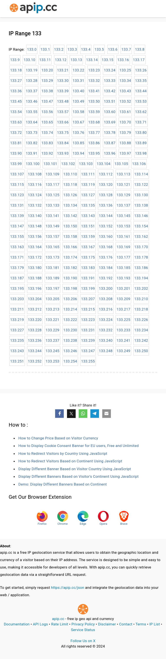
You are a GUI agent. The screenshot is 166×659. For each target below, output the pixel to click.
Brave (123, 518)
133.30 (63, 80)
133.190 (70, 278)
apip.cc (58, 619)
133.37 (31, 91)
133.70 (125, 122)
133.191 (88, 278)
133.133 (52, 205)
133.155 (17, 236)
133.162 (141, 236)
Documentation (17, 624)
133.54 (16, 112)
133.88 (125, 143)
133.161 (123, 236)
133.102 (68, 164)
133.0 (32, 49)
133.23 (94, 70)
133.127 (88, 195)
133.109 (52, 174)
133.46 (31, 101)
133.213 (52, 309)
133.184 (106, 268)
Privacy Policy (83, 624)
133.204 (35, 299)
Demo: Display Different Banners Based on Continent (62, 484)
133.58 (78, 112)
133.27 (16, 80)
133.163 (17, 247)
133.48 (63, 101)
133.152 (106, 226)
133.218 (141, 309)
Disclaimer (107, 624)
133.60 (109, 112)
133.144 (106, 216)
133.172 (35, 257)
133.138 (141, 205)
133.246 (70, 351)
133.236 (35, 340)
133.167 (88, 247)
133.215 (88, 309)
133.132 (35, 205)
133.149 (52, 226)
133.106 (139, 164)
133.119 (88, 184)
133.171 (17, 257)
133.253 (52, 361)
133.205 (52, 299)
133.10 (29, 60)
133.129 (123, 195)
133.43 (125, 91)
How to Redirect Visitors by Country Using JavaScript (62, 453)
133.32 (94, 80)
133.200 (106, 288)
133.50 (94, 101)
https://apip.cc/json (67, 587)
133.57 (63, 112)
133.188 (35, 278)
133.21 (63, 70)
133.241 (123, 340)
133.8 (139, 49)
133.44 (141, 91)
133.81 (16, 143)
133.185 (123, 268)
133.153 (123, 226)
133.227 (17, 330)
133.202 (141, 288)
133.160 (106, 236)
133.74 (47, 132)
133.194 (141, 278)
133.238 (70, 340)
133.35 (141, 80)
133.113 (123, 174)
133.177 (123, 257)
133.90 (16, 153)
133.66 (63, 122)
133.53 (141, 101)
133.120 (106, 184)
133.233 (123, 330)
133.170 (141, 247)
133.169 (123, 247)
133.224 (106, 319)
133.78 (109, 132)
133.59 (94, 112)
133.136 (106, 205)
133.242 (141, 340)
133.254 (70, 361)
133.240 (106, 340)
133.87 (109, 143)
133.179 (17, 268)
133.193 (123, 278)
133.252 (35, 361)
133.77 (94, 132)
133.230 (70, 330)
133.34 (125, 80)
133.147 (17, 226)
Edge (83, 518)
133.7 (126, 49)
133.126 (70, 195)
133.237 (52, 340)
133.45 (16, 101)
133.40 (78, 91)
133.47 (47, 101)
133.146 (141, 216)
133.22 (78, 70)
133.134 (70, 205)
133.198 (70, 288)
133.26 (141, 70)
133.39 (63, 91)
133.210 (141, 299)
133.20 (47, 70)
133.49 (78, 101)
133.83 (47, 143)
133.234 (141, 330)
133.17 (139, 60)
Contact (125, 624)
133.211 (17, 309)
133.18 (16, 70)
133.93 (63, 153)
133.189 (52, 278)
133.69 (109, 122)
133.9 (15, 60)
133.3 (72, 49)
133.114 (141, 174)
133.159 (88, 236)
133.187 (17, 278)
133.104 (103, 164)
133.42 (109, 91)
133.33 (109, 80)
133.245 (52, 351)
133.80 (141, 132)
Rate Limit (59, 624)
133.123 (17, 195)
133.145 (123, 216)
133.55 (31, 112)
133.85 (78, 143)
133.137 (123, 205)
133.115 (17, 184)
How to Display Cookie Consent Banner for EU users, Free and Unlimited (78, 446)
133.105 (121, 164)
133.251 (17, 361)
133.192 (106, 278)
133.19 (31, 70)
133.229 (52, 330)
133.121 (123, 184)
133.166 (70, 247)
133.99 (16, 164)
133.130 (141, 195)
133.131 (17, 205)
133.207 (88, 299)
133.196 (35, 288)
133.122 (141, 184)
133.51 (109, 101)
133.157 (52, 236)
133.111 (88, 174)
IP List (154, 624)
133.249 (123, 351)
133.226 (141, 319)
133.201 (123, 288)
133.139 (17, 216)
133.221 (52, 319)
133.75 (63, 132)
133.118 (70, 184)
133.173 (52, 257)
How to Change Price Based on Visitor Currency (58, 438)
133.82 (31, 143)
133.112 (106, 174)
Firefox (42, 518)
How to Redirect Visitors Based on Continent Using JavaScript (70, 461)
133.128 (106, 195)
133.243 (17, 351)
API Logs (40, 624)
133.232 (106, 330)
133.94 (78, 153)
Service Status (83, 630)
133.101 (50, 164)
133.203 (17, 299)
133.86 (94, 143)
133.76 (78, 132)
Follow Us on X (82, 641)
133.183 (88, 268)
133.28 (31, 80)
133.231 (88, 330)
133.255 (88, 361)
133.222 (70, 319)
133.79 (125, 132)
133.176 (106, 257)
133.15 (107, 60)
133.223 (88, 319)
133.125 (52, 195)
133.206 (70, 299)
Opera (103, 518)
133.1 (45, 49)
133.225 (123, 319)
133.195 (17, 288)
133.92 (47, 153)
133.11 (45, 60)
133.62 (141, 112)
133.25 (125, 70)
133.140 (35, 216)
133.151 (88, 226)
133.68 (94, 122)
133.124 (35, 195)
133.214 (70, 309)
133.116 (35, 184)
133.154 (141, 226)
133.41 (94, 91)
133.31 (78, 80)
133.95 (94, 153)
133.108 (35, 174)
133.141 (52, 216)
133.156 (35, 236)
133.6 (113, 49)
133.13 (76, 60)
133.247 (88, 351)
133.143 (88, 216)
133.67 (78, 122)
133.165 (52, 247)
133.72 (16, 132)
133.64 (31, 122)
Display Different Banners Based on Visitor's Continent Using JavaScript (78, 476)
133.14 (92, 60)
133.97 (125, 153)
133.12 (61, 60)
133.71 (141, 122)
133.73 (31, 132)
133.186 (141, 268)
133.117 (52, 184)
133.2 (59, 49)
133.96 (109, 153)
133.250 (141, 351)
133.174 (70, 257)
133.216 (106, 309)
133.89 (141, 143)
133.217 (123, 309)
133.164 (35, 247)
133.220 (35, 319)
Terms (141, 624)
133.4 (86, 49)
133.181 (52, 268)
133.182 (70, 268)
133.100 (33, 164)
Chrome (62, 518)
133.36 (16, 91)
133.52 (125, 101)
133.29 (47, 80)
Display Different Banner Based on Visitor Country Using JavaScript (74, 469)
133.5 (99, 49)
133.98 (141, 153)
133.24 (109, 70)
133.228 (35, 330)
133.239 (88, 340)
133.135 (88, 205)
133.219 (17, 319)
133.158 (70, 236)
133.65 (47, 122)
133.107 (17, 174)
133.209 (123, 299)
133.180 (35, 268)
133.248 (106, 351)
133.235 (17, 340)
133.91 (31, 153)
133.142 (70, 216)
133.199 (88, 288)
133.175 (88, 257)
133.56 (47, 112)
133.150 (70, 226)
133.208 (106, 299)
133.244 (35, 351)
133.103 (86, 164)
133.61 (125, 112)
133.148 (35, 226)
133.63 (16, 122)
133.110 (70, 174)
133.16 (123, 60)
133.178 (141, 257)
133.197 (52, 288)
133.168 (106, 247)
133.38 (47, 91)
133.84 (63, 143)
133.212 (35, 309)
